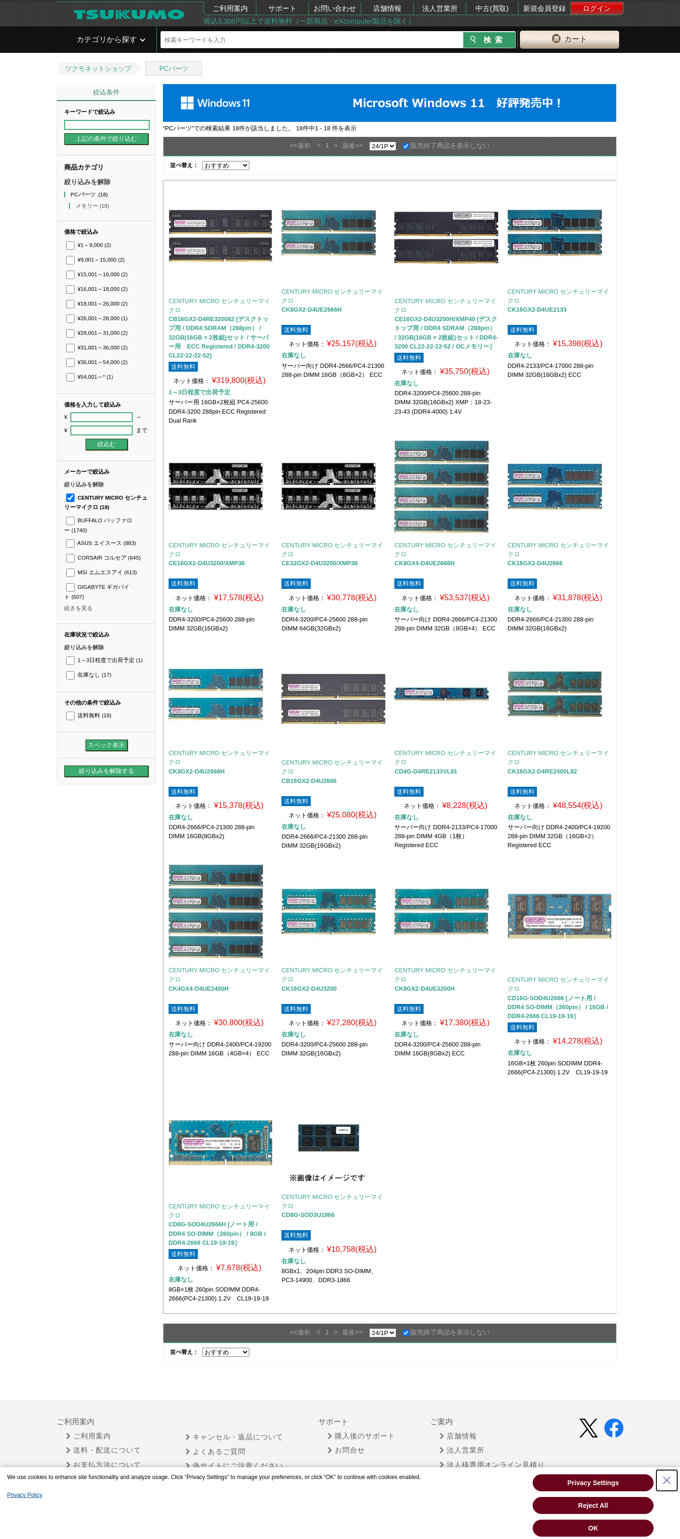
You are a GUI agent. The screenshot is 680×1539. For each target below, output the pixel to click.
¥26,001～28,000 (97, 318)
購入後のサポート (361, 1436)
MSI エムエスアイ (101, 572)
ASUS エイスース (101, 543)
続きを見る (78, 608)
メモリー (93, 206)
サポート (282, 8)
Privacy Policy (24, 1495)
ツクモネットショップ (98, 68)
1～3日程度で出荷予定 (104, 660)
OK (593, 1528)
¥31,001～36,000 (97, 347)
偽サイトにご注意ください (234, 1466)
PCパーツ (173, 68)
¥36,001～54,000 (97, 362)
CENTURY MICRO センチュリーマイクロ (219, 306)
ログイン (597, 8)
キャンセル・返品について (234, 1437)
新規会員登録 (544, 8)
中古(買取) (492, 8)
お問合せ (346, 1450)
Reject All (593, 1505)
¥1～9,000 (88, 245)
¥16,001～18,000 (97, 289)
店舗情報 (387, 8)
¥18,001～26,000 (97, 303)
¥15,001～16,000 (97, 274)
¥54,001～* (89, 377)
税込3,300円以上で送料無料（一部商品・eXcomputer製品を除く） (309, 21)
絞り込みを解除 (87, 182)
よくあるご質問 (216, 1451)
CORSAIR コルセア (103, 558)
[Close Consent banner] (666, 1480)
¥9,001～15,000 (95, 260)
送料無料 (88, 715)
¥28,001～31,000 (97, 333)
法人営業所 (440, 8)
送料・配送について (103, 1450)
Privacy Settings (593, 1483)
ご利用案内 (230, 8)
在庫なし (88, 675)
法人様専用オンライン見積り (492, 1465)
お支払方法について (103, 1465)
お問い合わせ (335, 8)
